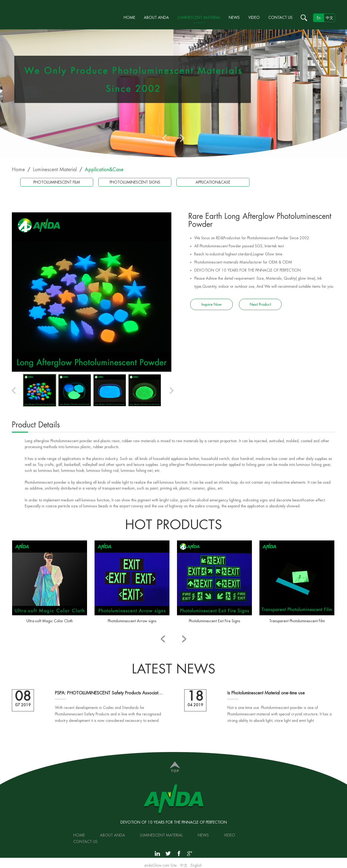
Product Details (36, 425)
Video (254, 17)
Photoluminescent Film (56, 182)
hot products (173, 524)
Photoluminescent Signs (135, 182)
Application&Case (104, 169)
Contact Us (280, 17)
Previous (165, 138)
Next (181, 138)
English (196, 865)
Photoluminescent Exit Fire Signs (214, 621)
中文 (329, 18)
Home (129, 17)
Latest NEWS (173, 669)
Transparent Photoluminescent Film (297, 621)
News (234, 17)
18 (195, 696)
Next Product (260, 304)
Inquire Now (212, 304)
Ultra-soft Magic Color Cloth (49, 621)
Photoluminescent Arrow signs (132, 621)
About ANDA (156, 17)
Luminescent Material (199, 17)
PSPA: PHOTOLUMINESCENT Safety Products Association (109, 693)
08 (23, 696)
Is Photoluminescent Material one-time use (266, 693)
